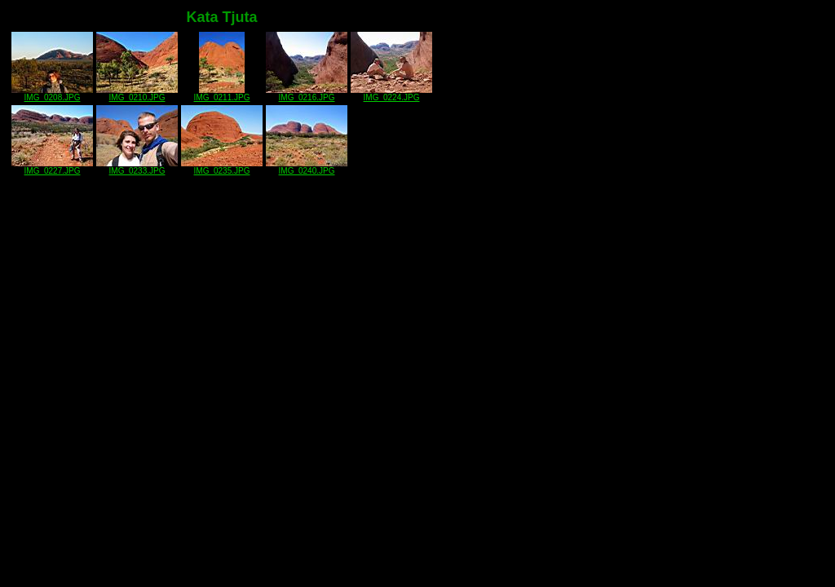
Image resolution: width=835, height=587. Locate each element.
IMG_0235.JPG (222, 167)
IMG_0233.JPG (137, 167)
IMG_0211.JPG (222, 94)
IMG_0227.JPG (52, 167)
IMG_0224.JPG (391, 94)
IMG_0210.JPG (137, 94)
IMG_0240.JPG (306, 167)
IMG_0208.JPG (52, 94)
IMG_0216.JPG (306, 94)
